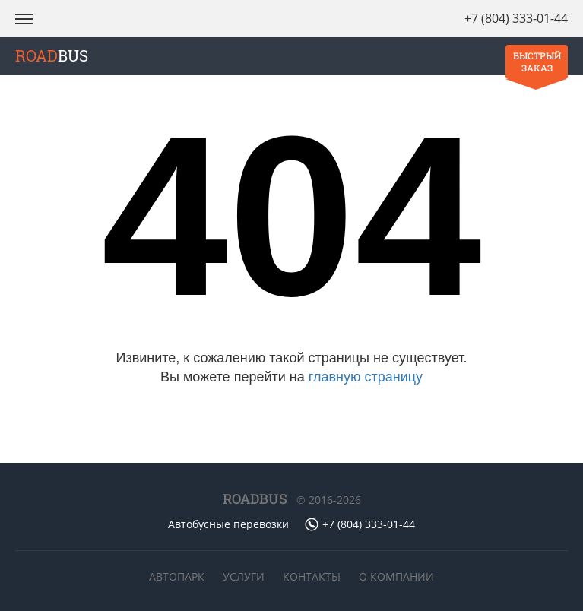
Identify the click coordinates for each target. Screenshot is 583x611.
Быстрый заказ (537, 61)
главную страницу (366, 377)
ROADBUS (255, 498)
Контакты (312, 576)
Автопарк (176, 576)
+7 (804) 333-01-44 (516, 18)
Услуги (244, 576)
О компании (396, 576)
